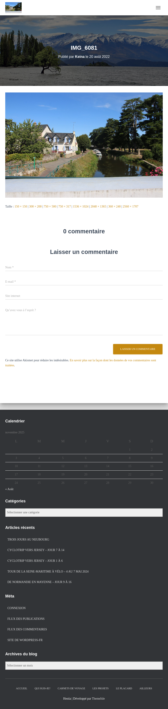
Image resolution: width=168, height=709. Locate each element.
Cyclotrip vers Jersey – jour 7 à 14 (35, 550)
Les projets (101, 688)
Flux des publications (26, 618)
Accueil (21, 688)
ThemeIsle (98, 698)
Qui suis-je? (42, 688)
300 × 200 (35, 206)
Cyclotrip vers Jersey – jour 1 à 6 (35, 560)
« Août (9, 489)
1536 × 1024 (80, 206)
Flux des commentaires (27, 629)
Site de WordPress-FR (25, 640)
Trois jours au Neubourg (28, 539)
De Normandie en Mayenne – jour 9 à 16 (39, 582)
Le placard (124, 688)
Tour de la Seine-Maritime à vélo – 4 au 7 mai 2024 (48, 571)
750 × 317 (64, 206)
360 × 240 (114, 206)
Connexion (16, 608)
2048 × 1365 (98, 206)
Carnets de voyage (71, 688)
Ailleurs (145, 688)
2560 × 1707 (130, 206)
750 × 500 (50, 206)
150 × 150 (21, 206)
